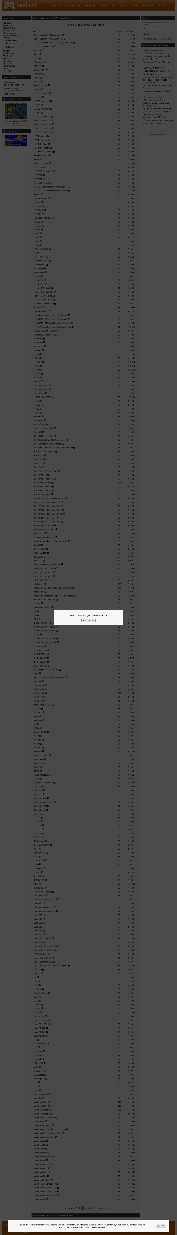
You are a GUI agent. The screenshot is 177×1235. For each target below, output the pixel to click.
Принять (160, 1226)
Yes (84, 620)
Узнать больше (98, 1227)
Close (91, 620)
